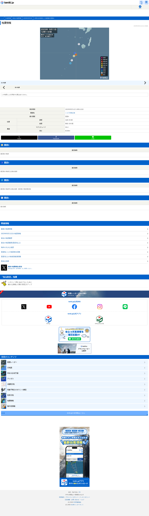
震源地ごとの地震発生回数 (10, 252)
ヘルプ (82, 499)
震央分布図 (5, 261)
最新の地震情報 (6, 229)
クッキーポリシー (85, 497)
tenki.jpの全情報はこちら (76, 413)
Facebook (56, 138)
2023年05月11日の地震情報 (11, 233)
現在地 (140, 8)
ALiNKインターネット (77, 504)
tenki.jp (7, 2)
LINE (92, 138)
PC (80, 492)
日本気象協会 (77, 502)
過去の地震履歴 (6, 238)
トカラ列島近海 (70, 113)
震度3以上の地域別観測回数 (11, 256)
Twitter (19, 138)
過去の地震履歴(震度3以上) (11, 243)
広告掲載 (67, 499)
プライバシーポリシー (71, 497)
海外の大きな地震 (7, 247)
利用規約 (61, 497)
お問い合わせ (75, 499)
